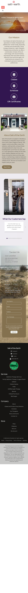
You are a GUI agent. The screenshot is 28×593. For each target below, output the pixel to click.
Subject (14, 313)
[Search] (2, 10)
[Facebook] (14, 353)
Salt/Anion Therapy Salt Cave (14, 377)
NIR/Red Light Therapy (14, 389)
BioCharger (14, 396)
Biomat (14, 391)
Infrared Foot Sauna (14, 394)
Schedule (14, 409)
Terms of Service (12, 328)
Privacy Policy (16, 327)
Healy (14, 386)
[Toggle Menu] (3, 7)
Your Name (14, 302)
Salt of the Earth (11, 438)
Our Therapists (14, 411)
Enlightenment (23, 20)
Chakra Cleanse (14, 384)
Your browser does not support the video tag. (14, 197)
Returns (14, 428)
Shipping (14, 426)
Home (2, 440)
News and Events (14, 413)
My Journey (23, 25)
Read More (7, 167)
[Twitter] (14, 356)
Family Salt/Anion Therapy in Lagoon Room (14, 379)
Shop (14, 423)
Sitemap (25, 440)
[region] (14, 22)
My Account (14, 431)
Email (14, 307)
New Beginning (23, 30)
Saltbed (14, 381)
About (14, 404)
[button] (8, 238)
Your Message (14, 317)
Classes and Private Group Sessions (14, 406)
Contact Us (14, 416)
